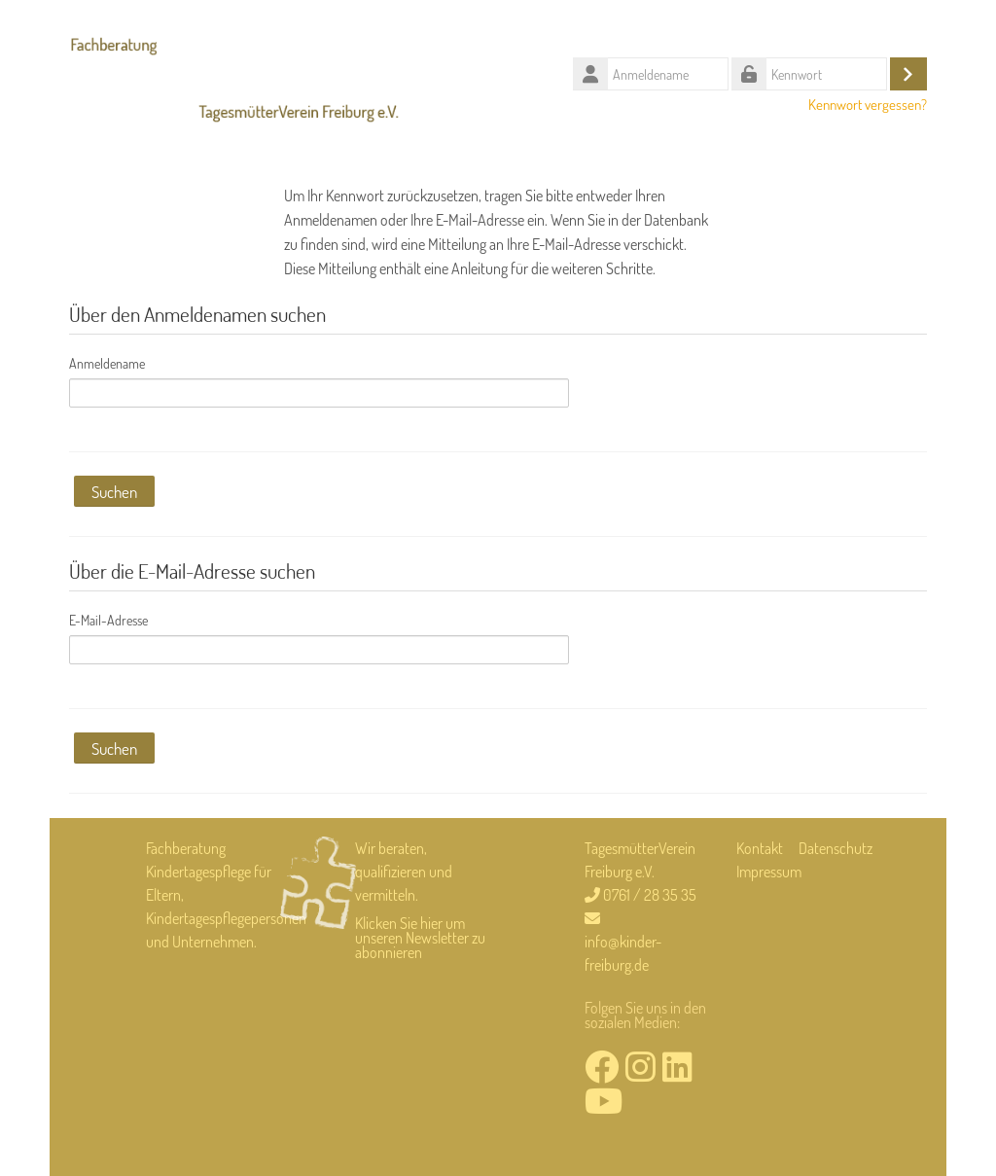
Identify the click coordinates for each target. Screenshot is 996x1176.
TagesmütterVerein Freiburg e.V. (640, 859)
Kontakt (759, 848)
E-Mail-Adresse (108, 620)
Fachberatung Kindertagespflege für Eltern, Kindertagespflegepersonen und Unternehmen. (226, 894)
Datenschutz (835, 848)
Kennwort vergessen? (867, 104)
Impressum (768, 871)
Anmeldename (107, 363)
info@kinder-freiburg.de (623, 953)
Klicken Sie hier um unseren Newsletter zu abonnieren (420, 938)
